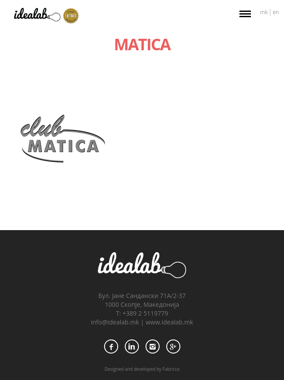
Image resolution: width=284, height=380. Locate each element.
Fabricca (170, 369)
